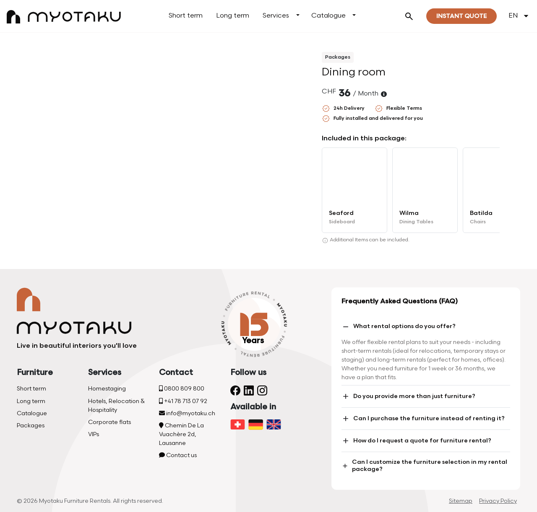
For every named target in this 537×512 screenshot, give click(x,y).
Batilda (481, 213)
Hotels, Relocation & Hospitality (116, 406)
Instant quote (461, 16)
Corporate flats (109, 422)
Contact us (178, 455)
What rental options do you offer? (398, 327)
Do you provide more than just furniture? (408, 396)
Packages (30, 425)
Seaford (341, 213)
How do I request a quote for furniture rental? (416, 441)
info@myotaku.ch (187, 413)
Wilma (409, 213)
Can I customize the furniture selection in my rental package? (424, 465)
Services (276, 16)
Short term (186, 16)
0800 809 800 (181, 388)
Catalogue (328, 16)
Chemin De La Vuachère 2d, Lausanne (181, 434)
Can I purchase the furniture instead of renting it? (423, 418)
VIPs (93, 434)
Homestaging (107, 388)
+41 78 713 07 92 (183, 401)
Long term (232, 16)
